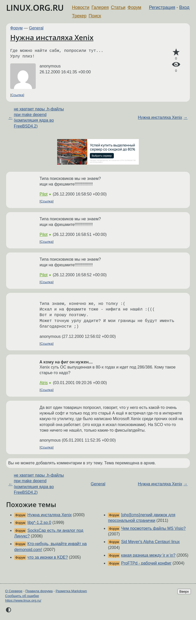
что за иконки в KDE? (47, 557)
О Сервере (13, 591)
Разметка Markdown (71, 591)
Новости (80, 7)
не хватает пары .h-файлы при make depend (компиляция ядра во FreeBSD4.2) (39, 117)
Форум (134, 7)
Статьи (118, 7)
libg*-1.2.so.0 (39, 522)
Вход (184, 7)
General (36, 28)
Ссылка (17, 95)
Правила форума (39, 591)
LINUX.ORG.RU (35, 7)
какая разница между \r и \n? (148, 555)
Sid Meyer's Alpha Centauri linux (150, 541)
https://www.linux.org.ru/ (23, 600)
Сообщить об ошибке (22, 596)
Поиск (95, 15)
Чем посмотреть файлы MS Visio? (153, 528)
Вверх (184, 591)
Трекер (79, 15)
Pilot (43, 194)
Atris (44, 383)
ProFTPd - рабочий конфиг (146, 563)
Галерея (100, 7)
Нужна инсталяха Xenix (51, 37)
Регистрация (162, 7)
